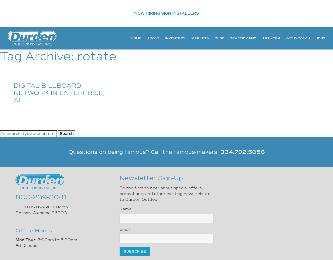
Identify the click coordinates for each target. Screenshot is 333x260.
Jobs (320, 38)
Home (136, 38)
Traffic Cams (243, 38)
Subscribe (135, 251)
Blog (219, 38)
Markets (200, 38)
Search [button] (67, 133)
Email (125, 229)
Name (125, 209)
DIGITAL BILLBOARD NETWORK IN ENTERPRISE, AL (59, 93)
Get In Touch (298, 38)
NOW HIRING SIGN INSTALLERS (166, 13)
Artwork (271, 38)
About (153, 38)
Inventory (175, 38)
